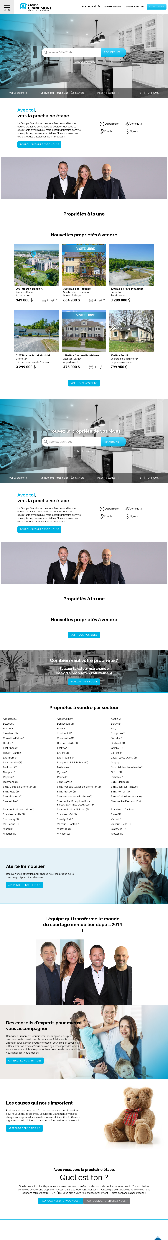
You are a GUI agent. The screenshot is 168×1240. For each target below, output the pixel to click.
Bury (115, 728)
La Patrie (117, 752)
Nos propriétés (91, 6)
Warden (9, 828)
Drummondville (67, 743)
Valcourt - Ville (121, 824)
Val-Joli (116, 819)
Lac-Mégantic (66, 757)
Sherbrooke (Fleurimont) (126, 801)
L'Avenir (63, 752)
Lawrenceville (12, 762)
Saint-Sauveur (12, 796)
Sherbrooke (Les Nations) (73, 809)
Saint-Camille (66, 781)
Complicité (133, 123)
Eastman (64, 748)
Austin (116, 718)
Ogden (62, 772)
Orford (116, 772)
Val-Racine (11, 824)
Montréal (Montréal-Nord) (127, 767)
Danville (117, 738)
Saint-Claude (120, 781)
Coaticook (64, 733)
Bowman (118, 723)
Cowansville (65, 738)
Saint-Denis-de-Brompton (19, 786)
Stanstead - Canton (123, 809)
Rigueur (131, 131)
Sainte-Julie (11, 801)
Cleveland (10, 733)
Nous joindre (156, 6)
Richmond (10, 781)
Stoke (116, 814)
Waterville (118, 828)
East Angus (11, 748)
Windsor (63, 833)
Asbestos (10, 718)
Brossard (64, 728)
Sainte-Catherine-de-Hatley (128, 796)
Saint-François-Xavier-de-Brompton (79, 786)
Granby (117, 748)
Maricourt (10, 767)
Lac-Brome (11, 757)
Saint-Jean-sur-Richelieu (126, 786)
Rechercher (112, 52)
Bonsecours (65, 723)
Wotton (117, 833)
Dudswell (118, 743)
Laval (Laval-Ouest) (124, 757)
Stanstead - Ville (14, 814)
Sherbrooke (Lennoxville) (18, 809)
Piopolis (9, 777)
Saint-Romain (120, 791)
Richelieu (117, 777)
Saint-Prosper (66, 791)
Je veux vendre (112, 6)
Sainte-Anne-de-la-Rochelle (74, 796)
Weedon (9, 833)
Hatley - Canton (13, 752)
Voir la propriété (18, 92)
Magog (116, 762)
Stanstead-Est (67, 814)
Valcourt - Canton (68, 824)
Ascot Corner (66, 718)
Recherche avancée (84, 61)
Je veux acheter (134, 6)
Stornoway (11, 819)
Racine (62, 777)
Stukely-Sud (65, 819)
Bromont (9, 728)
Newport (9, 772)
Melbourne (64, 767)
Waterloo (64, 828)
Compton (118, 733)
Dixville (8, 743)
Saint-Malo (11, 791)
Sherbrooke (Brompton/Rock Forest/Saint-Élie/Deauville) (75, 803)
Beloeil (8, 723)
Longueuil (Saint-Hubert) (72, 762)
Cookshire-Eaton (14, 738)
